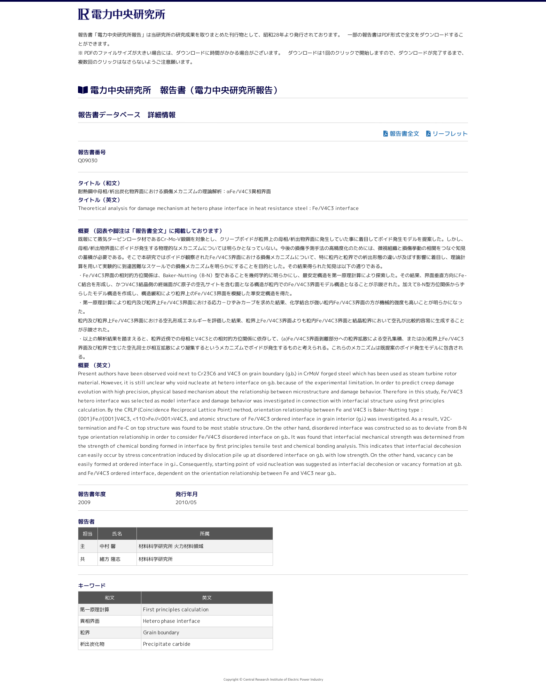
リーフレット (450, 134)
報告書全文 (404, 134)
